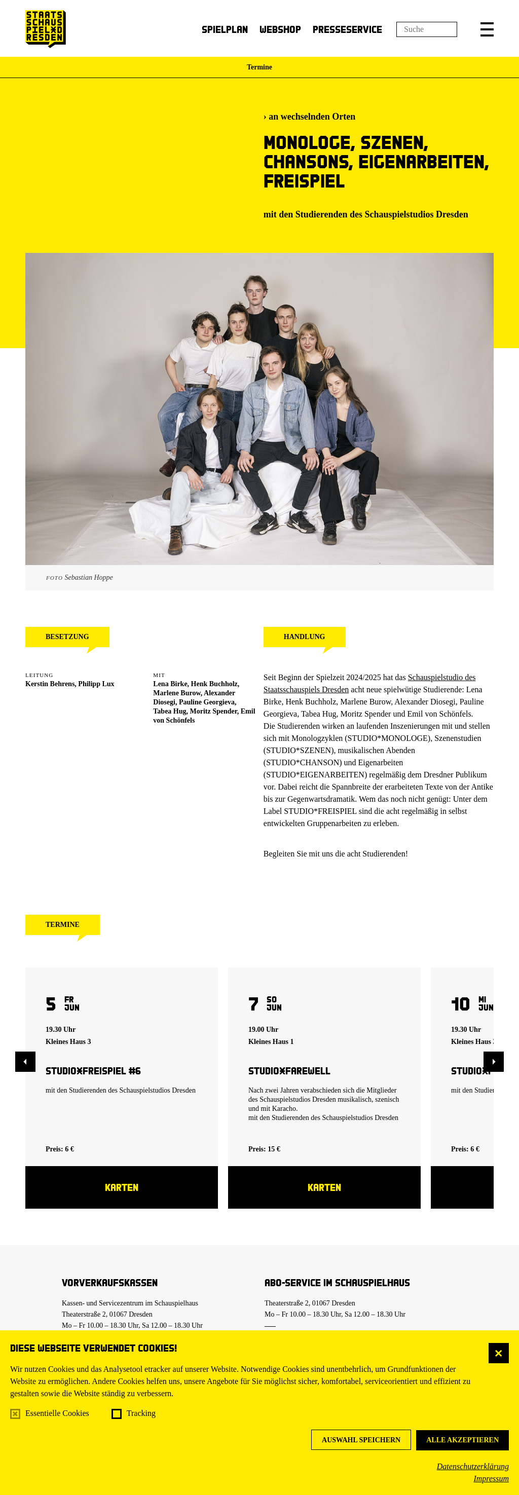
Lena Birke (170, 684)
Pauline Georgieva (207, 702)
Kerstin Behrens (50, 684)
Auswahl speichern (361, 1440)
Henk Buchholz (214, 684)
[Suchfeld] (426, 29)
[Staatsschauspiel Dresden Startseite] (45, 29)
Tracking (141, 1413)
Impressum (491, 1478)
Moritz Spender (213, 711)
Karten (121, 1187)
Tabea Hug (169, 711)
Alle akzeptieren (462, 1440)
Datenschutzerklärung (473, 1466)
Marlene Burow (176, 693)
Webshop (280, 29)
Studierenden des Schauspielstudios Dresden (381, 214)
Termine (259, 67)
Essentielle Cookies (57, 1413)
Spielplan (225, 29)
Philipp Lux (96, 684)
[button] (487, 29)
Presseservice (347, 29)
